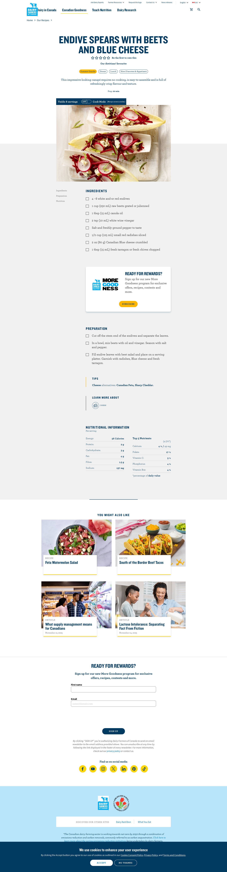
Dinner (103, 71)
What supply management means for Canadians (68, 626)
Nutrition (60, 201)
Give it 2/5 (97, 57)
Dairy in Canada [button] (55, 10)
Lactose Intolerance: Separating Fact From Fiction (141, 626)
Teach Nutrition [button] (114, 10)
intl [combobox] (196, 2)
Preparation (61, 196)
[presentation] (114, 717)
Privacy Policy (151, 855)
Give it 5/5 (108, 57)
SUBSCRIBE (128, 304)
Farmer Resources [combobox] (115, 2)
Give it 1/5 (93, 57)
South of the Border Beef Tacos (141, 562)
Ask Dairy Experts (97, 2)
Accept (101, 863)
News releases (166, 2)
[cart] (191, 10)
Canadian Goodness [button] (85, 10)
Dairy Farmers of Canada (32, 9)
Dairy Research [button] (141, 10)
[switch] (102, 101)
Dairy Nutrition (123, 821)
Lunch (113, 71)
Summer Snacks (87, 71)
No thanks (125, 863)
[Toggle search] (199, 10)
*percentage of (146, 475)
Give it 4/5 (104, 57)
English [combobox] (183, 2)
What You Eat (144, 821)
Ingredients (61, 190)
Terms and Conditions (174, 855)
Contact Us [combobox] (150, 2)
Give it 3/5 (101, 57)
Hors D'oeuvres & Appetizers (134, 71)
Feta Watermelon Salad (61, 562)
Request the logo (135, 2)
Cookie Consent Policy (132, 855)
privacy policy (113, 751)
